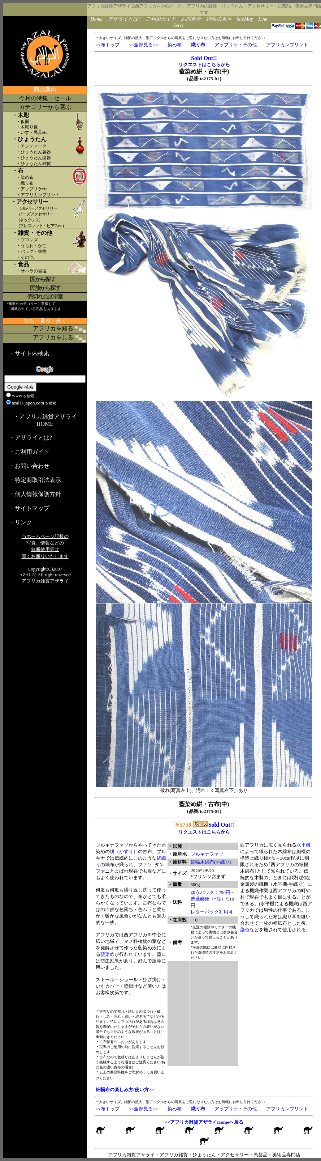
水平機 (303, 845)
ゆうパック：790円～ (213, 892)
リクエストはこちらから (204, 64)
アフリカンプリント (287, 44)
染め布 (175, 44)
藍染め (107, 954)
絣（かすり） (124, 851)
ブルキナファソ (207, 854)
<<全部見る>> (143, 44)
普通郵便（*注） (208, 899)
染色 (245, 929)
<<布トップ (107, 44)
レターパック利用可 (212, 912)
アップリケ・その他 (235, 44)
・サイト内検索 (29, 353)
